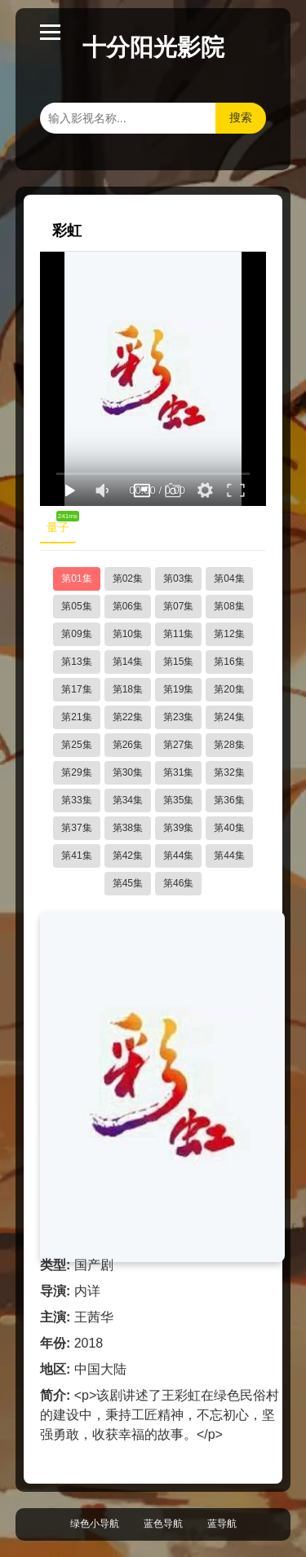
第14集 (128, 661)
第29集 (76, 772)
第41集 (76, 855)
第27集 (178, 744)
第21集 (76, 717)
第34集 (128, 800)
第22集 (128, 717)
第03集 (178, 578)
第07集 (178, 606)
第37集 (76, 827)
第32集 (229, 772)
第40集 (229, 827)
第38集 (128, 827)
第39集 (178, 827)
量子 (61, 524)
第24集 (229, 717)
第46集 (178, 883)
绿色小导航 (94, 1523)
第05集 (76, 606)
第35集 (178, 800)
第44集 (178, 855)
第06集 (128, 606)
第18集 (128, 689)
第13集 (76, 661)
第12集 (229, 634)
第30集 (128, 772)
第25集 (76, 744)
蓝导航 (222, 1523)
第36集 (229, 800)
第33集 (76, 800)
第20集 (229, 689)
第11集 (178, 634)
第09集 (76, 634)
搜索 (240, 117)
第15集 (178, 661)
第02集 (128, 578)
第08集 (229, 606)
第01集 (76, 578)
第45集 (128, 883)
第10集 (128, 634)
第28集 (229, 744)
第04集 (229, 578)
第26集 (128, 744)
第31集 (178, 772)
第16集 (229, 661)
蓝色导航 (163, 1523)
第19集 (178, 689)
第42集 (128, 855)
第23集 (178, 717)
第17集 (76, 689)
